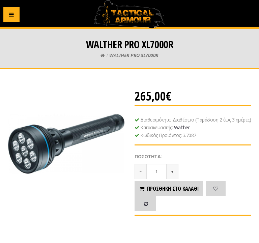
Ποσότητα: (148, 156)
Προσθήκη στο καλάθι (168, 188)
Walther (182, 127)
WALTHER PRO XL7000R (134, 55)
